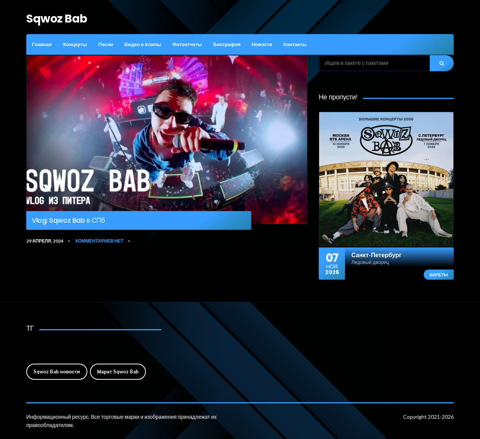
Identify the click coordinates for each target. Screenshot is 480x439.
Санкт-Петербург (376, 254)
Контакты (295, 44)
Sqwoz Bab (56, 19)
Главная (42, 44)
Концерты (75, 44)
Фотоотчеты (187, 44)
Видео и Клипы (142, 44)
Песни (105, 44)
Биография (226, 44)
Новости (262, 44)
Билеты (439, 274)
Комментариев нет (99, 241)
